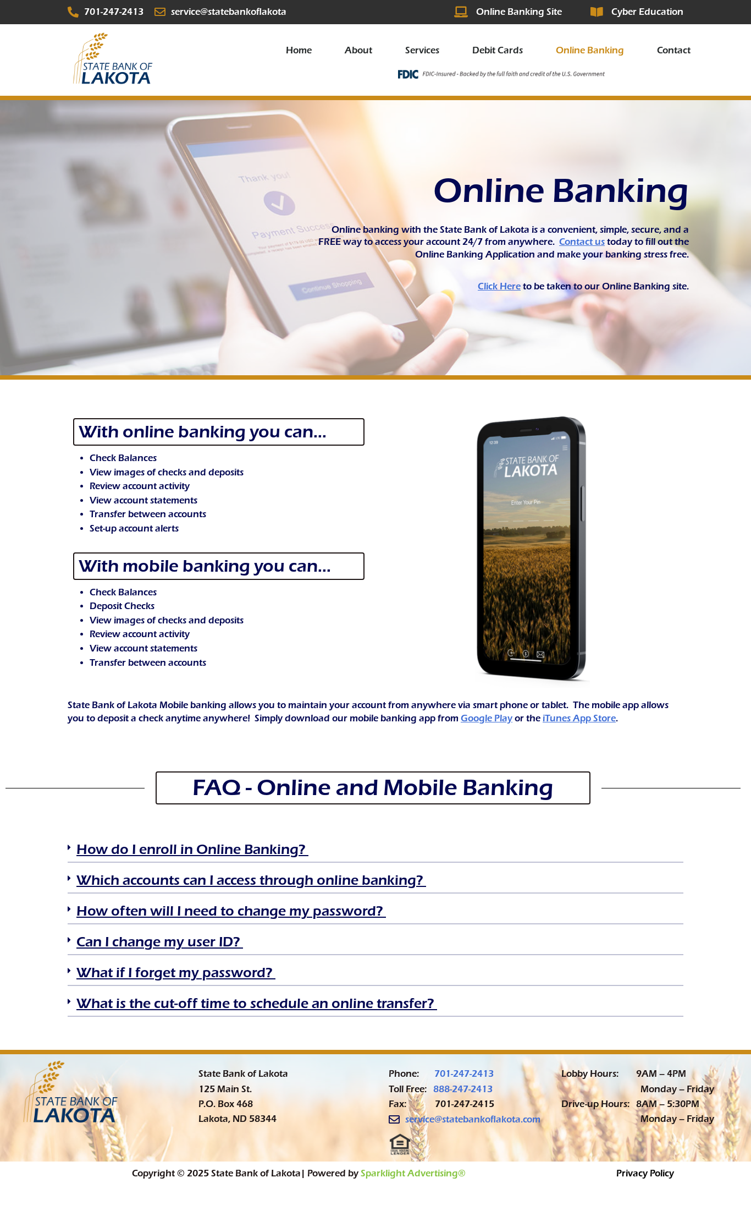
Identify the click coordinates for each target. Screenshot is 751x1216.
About (358, 50)
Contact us (582, 242)
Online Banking (590, 50)
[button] (375, 853)
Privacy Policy (645, 1173)
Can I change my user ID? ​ (159, 942)
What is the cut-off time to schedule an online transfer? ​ (256, 1003)
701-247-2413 (464, 1074)
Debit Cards (497, 50)
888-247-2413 (463, 1089)
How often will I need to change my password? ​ (231, 911)
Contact (674, 50)
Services (422, 50)
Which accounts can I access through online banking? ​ (251, 880)
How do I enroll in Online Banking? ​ (192, 849)
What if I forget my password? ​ (175, 973)
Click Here (499, 286)
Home (299, 50)
